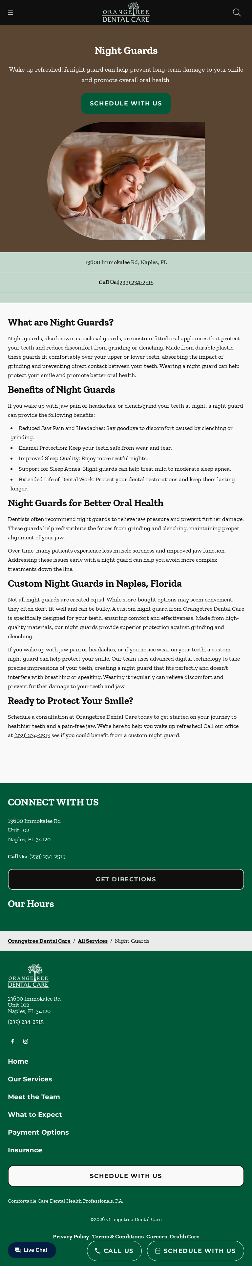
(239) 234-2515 (136, 282)
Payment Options (38, 1132)
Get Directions (126, 879)
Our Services (30, 1079)
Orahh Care (185, 1236)
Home (18, 1061)
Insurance (25, 1150)
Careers (156, 1236)
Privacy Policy (71, 1236)
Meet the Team (34, 1097)
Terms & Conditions (118, 1236)
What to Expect (35, 1115)
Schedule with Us (126, 103)
